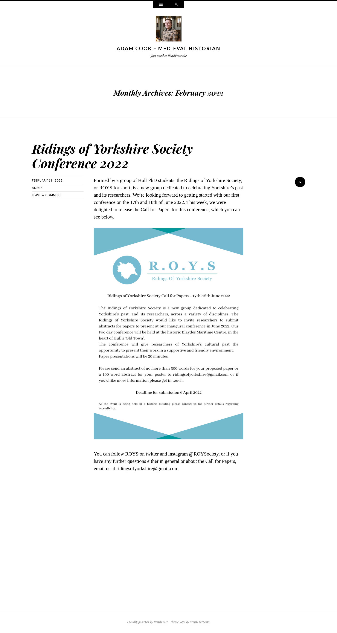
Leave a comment (47, 195)
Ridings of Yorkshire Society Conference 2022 (124, 155)
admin (37, 188)
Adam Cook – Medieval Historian (168, 48)
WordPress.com (199, 622)
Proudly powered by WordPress (147, 622)
